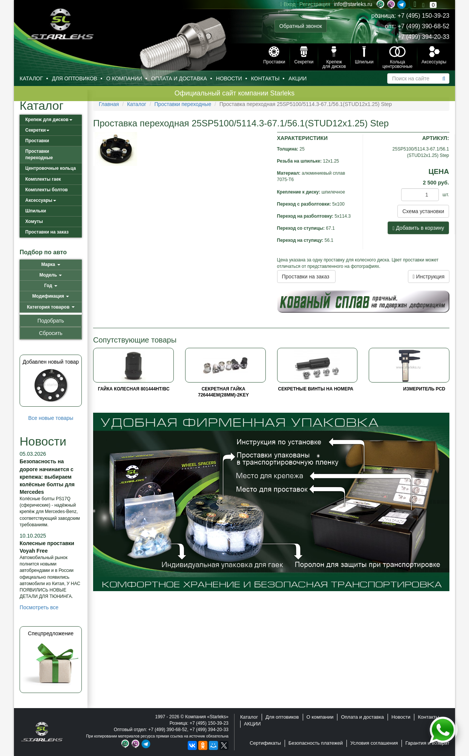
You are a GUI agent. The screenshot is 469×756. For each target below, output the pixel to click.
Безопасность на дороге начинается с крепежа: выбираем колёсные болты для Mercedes (47, 476)
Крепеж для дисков (48, 119)
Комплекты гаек (43, 179)
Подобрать (50, 321)
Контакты (265, 78)
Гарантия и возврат (427, 743)
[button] (51, 265)
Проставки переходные (39, 154)
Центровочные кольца (50, 168)
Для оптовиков (74, 78)
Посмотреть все (39, 607)
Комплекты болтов (46, 189)
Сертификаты (265, 743)
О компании (124, 78)
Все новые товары (51, 418)
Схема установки (423, 211)
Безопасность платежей (315, 743)
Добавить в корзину (418, 228)
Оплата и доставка (179, 78)
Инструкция (428, 277)
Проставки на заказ (47, 232)
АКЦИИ (297, 78)
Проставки (37, 140)
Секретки (37, 130)
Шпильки (35, 211)
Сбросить (50, 333)
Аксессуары (40, 200)
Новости (229, 78)
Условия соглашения (374, 743)
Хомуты (34, 221)
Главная (109, 104)
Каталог (31, 78)
